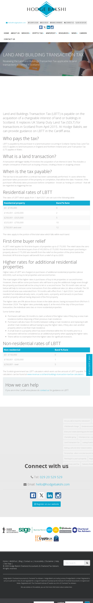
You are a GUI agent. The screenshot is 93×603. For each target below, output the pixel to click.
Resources (64, 33)
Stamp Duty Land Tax (81, 509)
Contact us (69, 23)
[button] (89, 365)
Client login (33, 23)
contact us (44, 435)
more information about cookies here (60, 587)
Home (6, 33)
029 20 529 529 (81, 23)
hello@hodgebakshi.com (16, 23)
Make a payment (56, 23)
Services (25, 33)
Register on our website (46, 504)
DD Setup (44, 23)
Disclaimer (49, 561)
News (75, 33)
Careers (83, 33)
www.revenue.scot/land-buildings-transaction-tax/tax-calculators (55, 419)
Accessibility (39, 561)
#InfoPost (51, 33)
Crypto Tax (38, 33)
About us (15, 33)
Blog (20, 561)
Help (57, 561)
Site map (7, 564)
